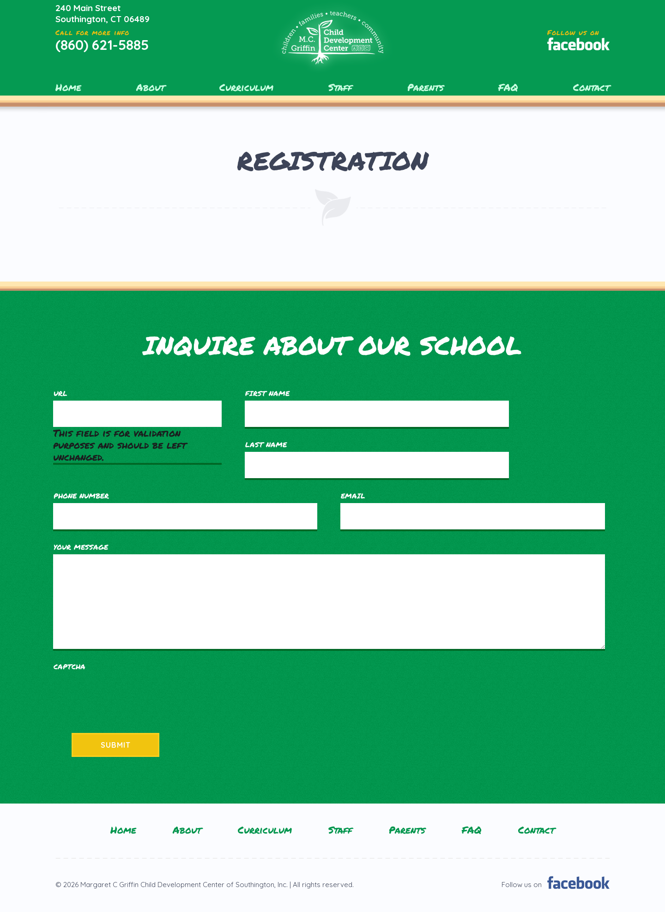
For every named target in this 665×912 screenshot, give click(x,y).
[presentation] (123, 692)
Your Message (81, 547)
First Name (267, 393)
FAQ (508, 87)
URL (60, 393)
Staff (340, 87)
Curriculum (246, 87)
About (150, 87)
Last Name (266, 444)
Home (68, 87)
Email (353, 495)
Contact (591, 87)
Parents (425, 87)
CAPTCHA (69, 666)
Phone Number (81, 495)
